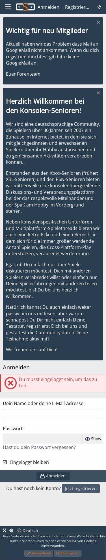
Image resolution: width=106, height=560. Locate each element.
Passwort (13, 428)
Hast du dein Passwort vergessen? (39, 447)
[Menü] (7, 7)
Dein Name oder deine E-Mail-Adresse (43, 403)
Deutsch (28, 530)
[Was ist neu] (99, 7)
